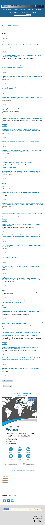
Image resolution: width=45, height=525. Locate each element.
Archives (16, 9)
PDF (5, 41)
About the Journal (7, 9)
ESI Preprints (33, 12)
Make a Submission (7, 380)
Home (3, 20)
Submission (22, 9)
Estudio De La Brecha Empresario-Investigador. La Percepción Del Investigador (22, 118)
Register (37, 1)
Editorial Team (30, 9)
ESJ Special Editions (24, 12)
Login (42, 1)
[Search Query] (20, 15)
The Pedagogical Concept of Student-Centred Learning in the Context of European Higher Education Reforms (20, 301)
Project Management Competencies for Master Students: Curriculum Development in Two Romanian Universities (19, 66)
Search (28, 15)
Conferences (38, 9)
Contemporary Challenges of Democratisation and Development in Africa (20, 141)
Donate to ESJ (7, 386)
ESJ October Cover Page (8, 37)
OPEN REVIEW (13, 167)
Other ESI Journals (14, 12)
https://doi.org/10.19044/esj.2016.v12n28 (14, 25)
